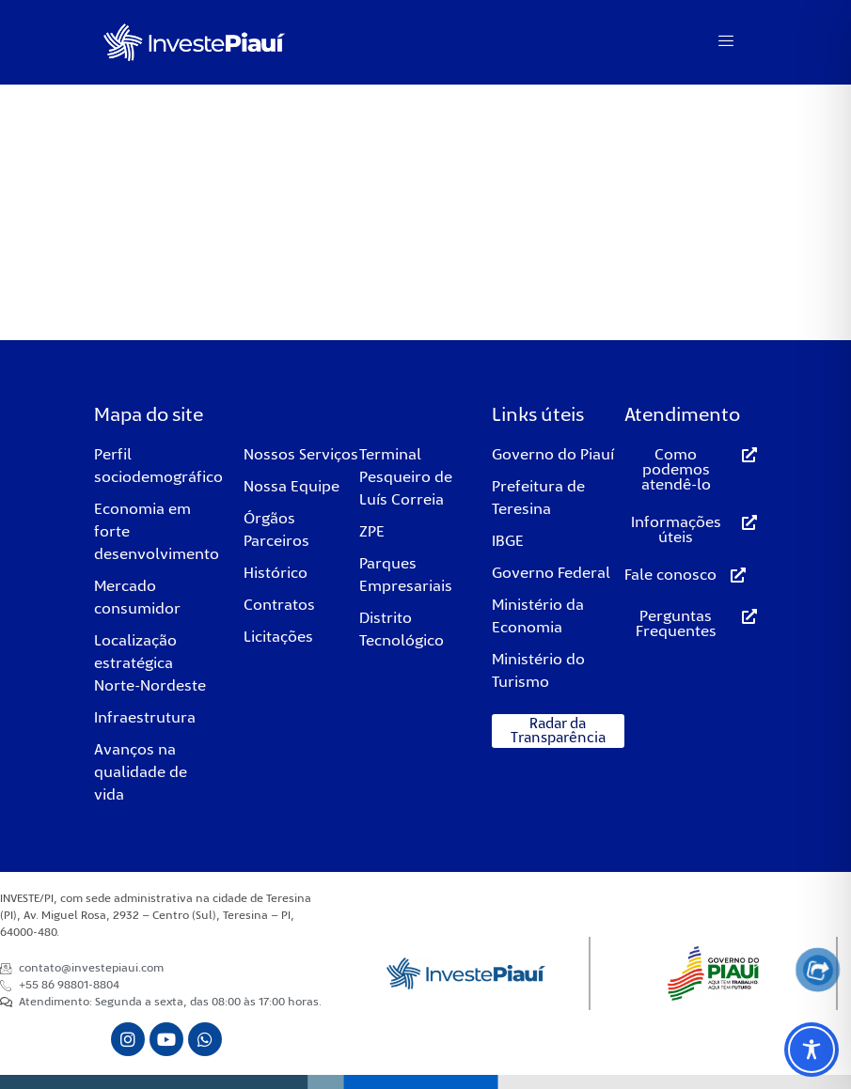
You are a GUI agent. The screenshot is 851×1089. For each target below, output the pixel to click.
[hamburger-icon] (726, 42)
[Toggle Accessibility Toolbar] (811, 1049)
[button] (558, 731)
